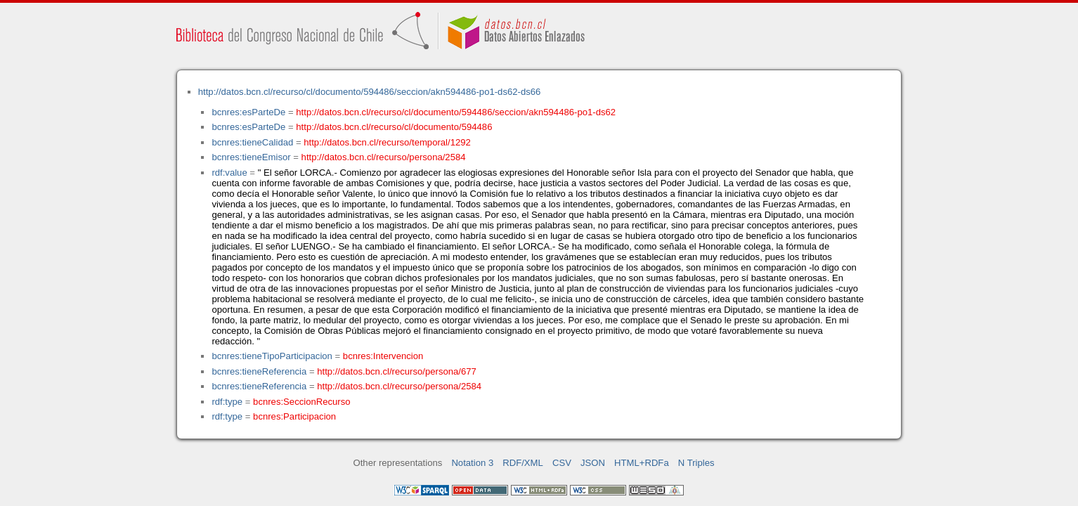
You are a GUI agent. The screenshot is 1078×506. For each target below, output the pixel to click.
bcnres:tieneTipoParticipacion (272, 356)
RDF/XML (522, 463)
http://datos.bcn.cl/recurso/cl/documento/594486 (394, 127)
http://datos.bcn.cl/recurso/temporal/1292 (387, 142)
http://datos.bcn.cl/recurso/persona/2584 (383, 157)
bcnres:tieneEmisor (251, 157)
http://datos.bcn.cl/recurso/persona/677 (396, 371)
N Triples (696, 463)
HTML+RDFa (641, 463)
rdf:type (227, 401)
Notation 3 (472, 463)
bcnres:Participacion (294, 416)
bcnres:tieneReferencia (259, 371)
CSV (561, 463)
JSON (592, 463)
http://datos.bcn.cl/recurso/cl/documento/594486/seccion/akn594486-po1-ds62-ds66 (369, 91)
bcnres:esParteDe (248, 112)
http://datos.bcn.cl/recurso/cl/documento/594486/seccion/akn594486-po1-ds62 (456, 112)
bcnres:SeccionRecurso (301, 401)
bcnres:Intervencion (383, 356)
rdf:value (229, 172)
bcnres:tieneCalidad (252, 142)
